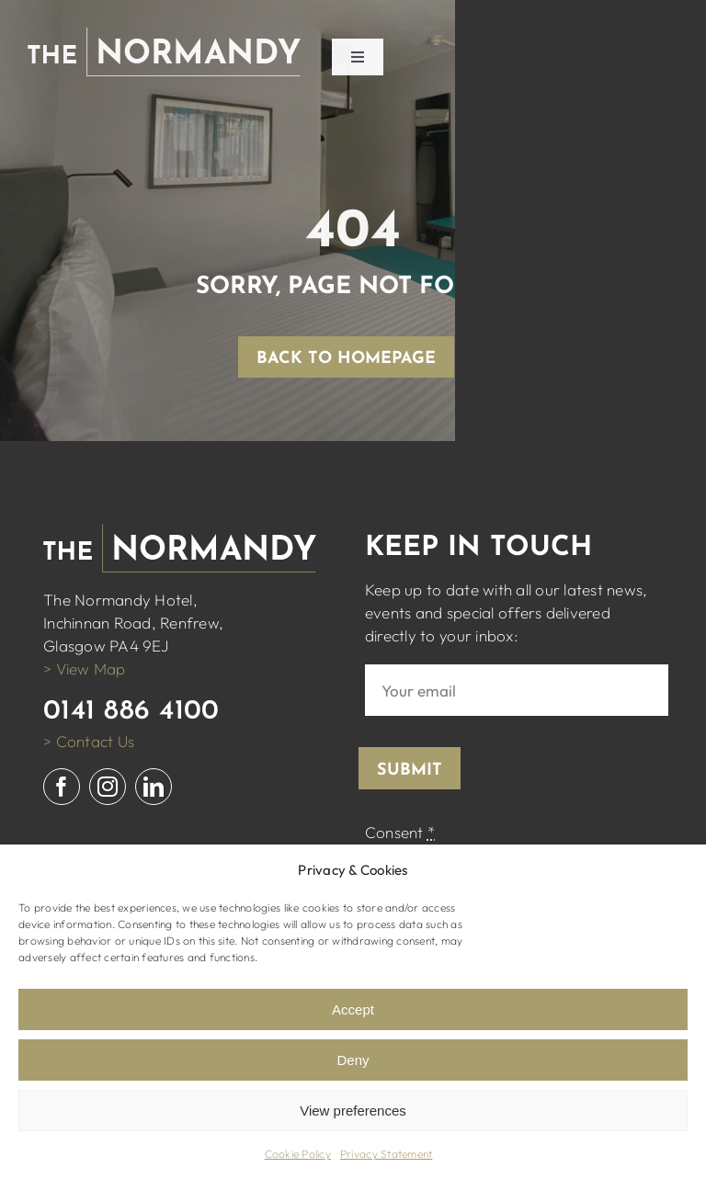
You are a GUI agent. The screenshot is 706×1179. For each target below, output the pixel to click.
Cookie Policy (298, 1154)
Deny (352, 1060)
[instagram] (107, 786)
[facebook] (61, 786)
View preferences (353, 1110)
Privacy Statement (386, 1154)
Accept (353, 1009)
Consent (400, 832)
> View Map (84, 668)
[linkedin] (153, 786)
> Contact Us (88, 741)
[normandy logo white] (164, 35)
